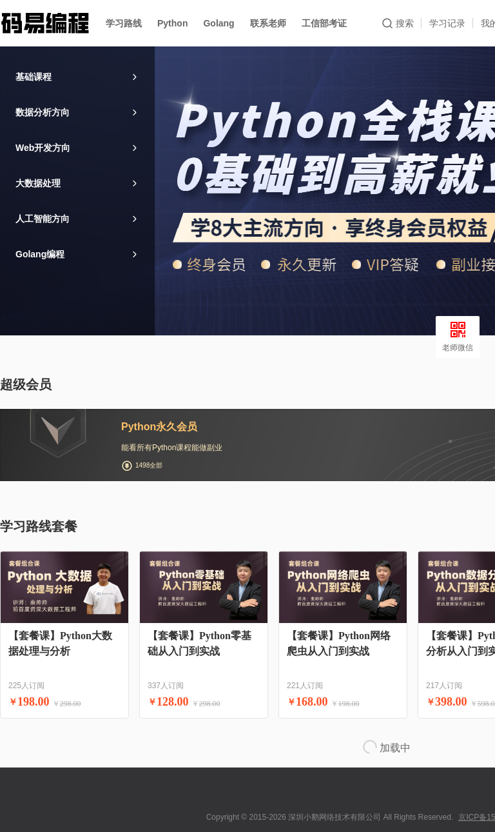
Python (172, 23)
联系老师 (268, 23)
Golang (218, 23)
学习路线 (124, 23)
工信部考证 (324, 23)
